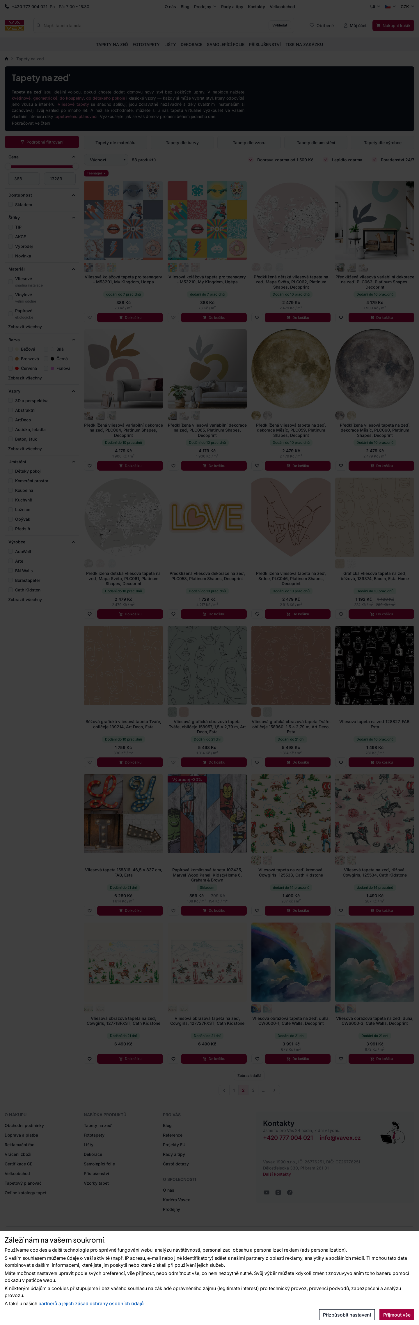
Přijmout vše (397, 1315)
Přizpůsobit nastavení (347, 1315)
